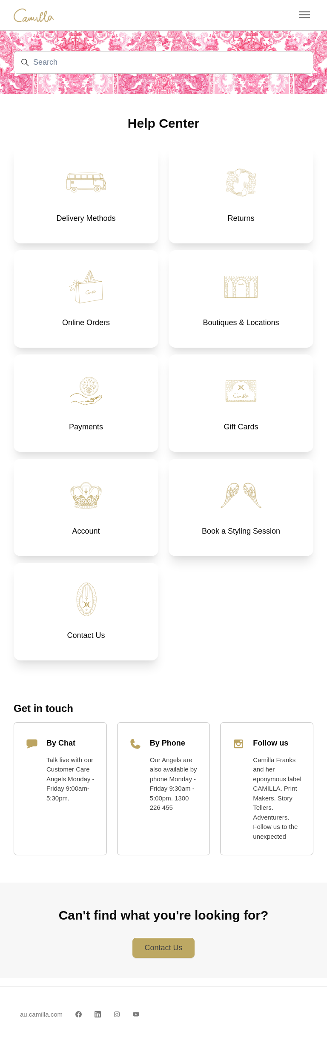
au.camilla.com (41, 1014)
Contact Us (163, 955)
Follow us (270, 750)
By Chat (60, 750)
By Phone (167, 750)
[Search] (163, 62)
